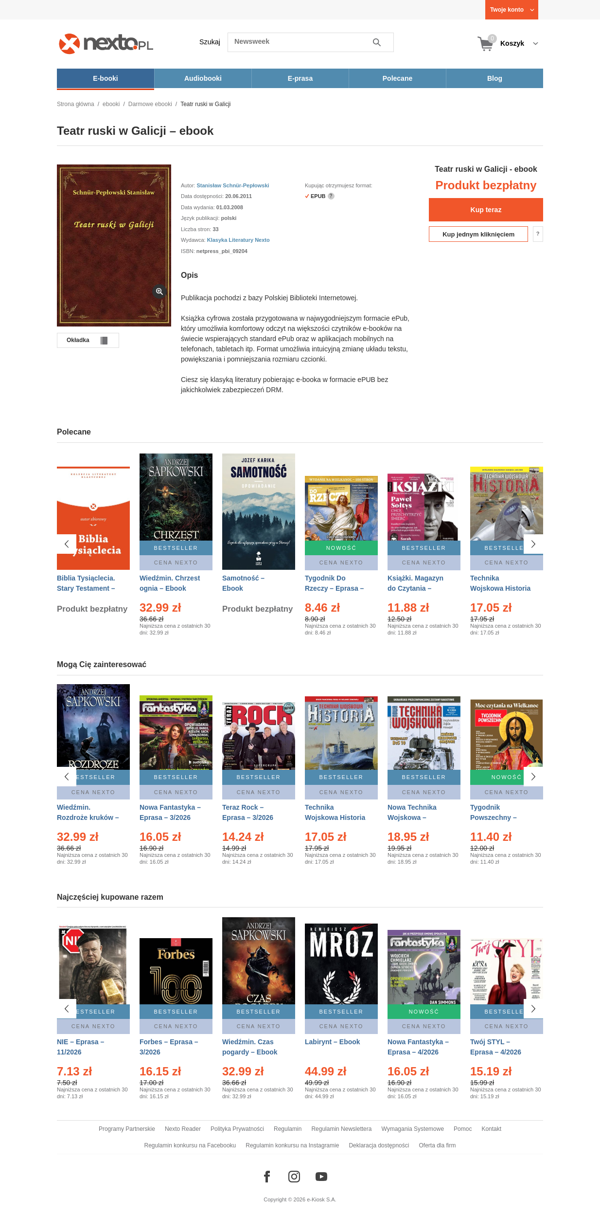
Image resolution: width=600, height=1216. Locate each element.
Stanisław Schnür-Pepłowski (232, 185)
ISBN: (188, 251)
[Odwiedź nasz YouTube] (321, 1176)
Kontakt (491, 1128)
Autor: (188, 185)
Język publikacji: (201, 218)
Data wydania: (198, 207)
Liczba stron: (196, 229)
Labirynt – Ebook (332, 1042)
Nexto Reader (183, 1128)
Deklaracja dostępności (379, 1145)
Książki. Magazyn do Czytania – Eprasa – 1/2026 (415, 588)
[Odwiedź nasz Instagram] (294, 1176)
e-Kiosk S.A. (321, 1199)
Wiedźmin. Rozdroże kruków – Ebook (88, 817)
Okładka (78, 340)
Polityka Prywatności (237, 1128)
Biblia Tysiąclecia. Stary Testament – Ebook (86, 588)
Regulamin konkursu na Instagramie (292, 1145)
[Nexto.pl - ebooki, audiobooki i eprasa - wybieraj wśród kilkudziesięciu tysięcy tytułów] (106, 43)
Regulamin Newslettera (341, 1128)
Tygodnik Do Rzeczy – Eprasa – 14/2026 (334, 588)
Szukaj (209, 42)
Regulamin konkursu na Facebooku (190, 1145)
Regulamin (287, 1128)
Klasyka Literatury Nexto (238, 240)
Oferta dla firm (437, 1145)
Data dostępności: (203, 196)
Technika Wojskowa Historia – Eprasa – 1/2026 (335, 817)
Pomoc (463, 1128)
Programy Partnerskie (127, 1128)
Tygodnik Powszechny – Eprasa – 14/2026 (497, 817)
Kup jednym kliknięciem (478, 234)
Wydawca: (194, 240)
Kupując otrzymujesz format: (338, 185)
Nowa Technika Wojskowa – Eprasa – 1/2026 (413, 817)
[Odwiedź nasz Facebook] (267, 1176)
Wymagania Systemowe (412, 1128)
